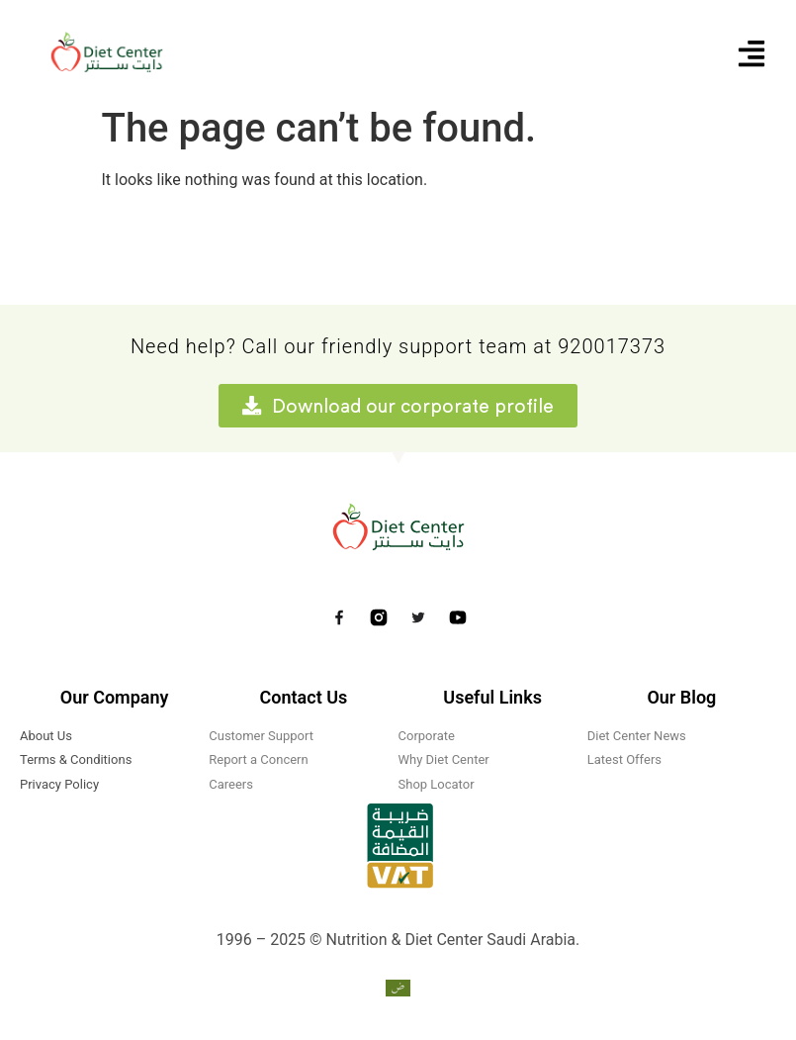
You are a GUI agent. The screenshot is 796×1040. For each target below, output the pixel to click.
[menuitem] (398, 988)
